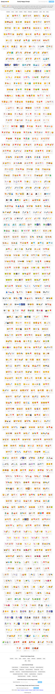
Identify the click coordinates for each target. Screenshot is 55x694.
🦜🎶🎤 (26, 599)
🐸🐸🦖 (9, 280)
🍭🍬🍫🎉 (18, 114)
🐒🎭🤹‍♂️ (39, 237)
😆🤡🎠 (9, 372)
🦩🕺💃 (24, 605)
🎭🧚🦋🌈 (6, 212)
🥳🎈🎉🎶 (46, 519)
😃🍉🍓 (17, 341)
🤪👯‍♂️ (13, 507)
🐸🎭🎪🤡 (26, 274)
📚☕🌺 (39, 310)
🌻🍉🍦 (8, 83)
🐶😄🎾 (29, 261)
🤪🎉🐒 (9, 501)
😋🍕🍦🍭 (28, 378)
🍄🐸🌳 (36, 89)
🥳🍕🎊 (8, 519)
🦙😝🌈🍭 (17, 593)
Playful (25, 11)
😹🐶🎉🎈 (37, 439)
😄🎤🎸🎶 (10, 353)
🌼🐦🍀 (19, 89)
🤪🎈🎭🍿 (42, 495)
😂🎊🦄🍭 (27, 16)
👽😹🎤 (39, 304)
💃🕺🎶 (15, 310)
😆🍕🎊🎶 (37, 22)
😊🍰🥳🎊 (9, 378)
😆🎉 (38, 360)
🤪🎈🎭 (32, 495)
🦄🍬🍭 (45, 538)
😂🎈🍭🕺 (16, 16)
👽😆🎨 (31, 304)
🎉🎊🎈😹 (6, 151)
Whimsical (30, 11)
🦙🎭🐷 (41, 574)
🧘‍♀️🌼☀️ (5, 611)
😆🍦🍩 (46, 353)
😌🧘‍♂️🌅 (17, 384)
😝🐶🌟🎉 (47, 34)
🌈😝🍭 (45, 53)
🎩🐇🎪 (29, 194)
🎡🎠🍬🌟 (37, 182)
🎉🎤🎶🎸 (17, 151)
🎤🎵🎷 (9, 188)
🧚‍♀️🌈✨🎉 (46, 624)
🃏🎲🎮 (41, 46)
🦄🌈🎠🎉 (16, 532)
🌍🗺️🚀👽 (26, 65)
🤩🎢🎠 (46, 489)
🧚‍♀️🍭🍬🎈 (36, 630)
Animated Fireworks (41, 671)
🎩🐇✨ (38, 194)
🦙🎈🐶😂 (10, 568)
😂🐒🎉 (45, 329)
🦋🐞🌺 (37, 556)
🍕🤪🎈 (39, 102)
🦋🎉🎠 (20, 556)
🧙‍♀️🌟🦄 (14, 611)
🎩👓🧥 (9, 200)
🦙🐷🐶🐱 (36, 581)
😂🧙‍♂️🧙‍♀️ (47, 335)
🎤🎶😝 (37, 188)
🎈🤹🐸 (17, 139)
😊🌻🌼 (46, 372)
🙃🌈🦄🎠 (27, 452)
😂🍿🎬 (19, 329)
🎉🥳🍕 (46, 157)
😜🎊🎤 (17, 396)
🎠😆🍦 (27, 182)
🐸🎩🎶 (16, 274)
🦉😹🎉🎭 (46, 544)
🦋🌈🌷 (7, 550)
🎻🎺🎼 (37, 218)
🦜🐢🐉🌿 (36, 599)
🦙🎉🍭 (37, 568)
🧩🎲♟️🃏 (6, 642)
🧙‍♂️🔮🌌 (49, 611)
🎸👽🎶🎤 (18, 218)
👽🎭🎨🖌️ (39, 298)
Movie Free (18, 671)
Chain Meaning (15, 669)
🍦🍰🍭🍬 (10, 108)
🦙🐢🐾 (26, 581)
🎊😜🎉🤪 (46, 169)
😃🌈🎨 (9, 341)
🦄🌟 (9, 538)
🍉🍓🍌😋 (20, 96)
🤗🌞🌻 (49, 464)
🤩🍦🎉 (23, 46)
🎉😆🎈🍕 (39, 151)
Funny (13, 11)
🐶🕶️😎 (21, 261)
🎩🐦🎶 (47, 194)
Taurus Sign (32, 667)
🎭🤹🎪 (47, 206)
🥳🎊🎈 (28, 525)
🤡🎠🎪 (28, 476)
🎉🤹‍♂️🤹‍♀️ (37, 157)
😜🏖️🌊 (26, 403)
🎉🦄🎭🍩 (17, 163)
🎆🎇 (22, 126)
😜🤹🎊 (28, 409)
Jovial (40, 11)
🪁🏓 (19, 648)
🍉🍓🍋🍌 (9, 96)
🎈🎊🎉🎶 (38, 132)
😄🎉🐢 (19, 22)
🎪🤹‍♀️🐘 (46, 200)
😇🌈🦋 (28, 372)
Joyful (16, 11)
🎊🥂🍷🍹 (27, 175)
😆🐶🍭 (47, 22)
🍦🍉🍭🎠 (49, 102)
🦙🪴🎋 (9, 599)
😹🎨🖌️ (26, 433)
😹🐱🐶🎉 (26, 439)
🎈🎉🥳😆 (16, 132)
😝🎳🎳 (8, 421)
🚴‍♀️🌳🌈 (41, 458)
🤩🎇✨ (28, 489)
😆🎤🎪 (26, 366)
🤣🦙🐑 (20, 489)
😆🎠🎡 (9, 366)
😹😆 (5, 446)
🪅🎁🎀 (26, 648)
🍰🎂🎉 (37, 120)
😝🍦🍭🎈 (10, 415)
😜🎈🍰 (37, 34)
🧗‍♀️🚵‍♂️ (41, 605)
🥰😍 (48, 513)
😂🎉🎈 (27, 329)
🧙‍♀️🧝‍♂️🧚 (41, 611)
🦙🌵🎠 (35, 562)
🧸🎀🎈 (16, 642)
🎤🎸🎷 (46, 188)
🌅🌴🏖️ (49, 46)
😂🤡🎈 (19, 335)
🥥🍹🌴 (32, 513)
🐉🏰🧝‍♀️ (7, 231)
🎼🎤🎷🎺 (47, 218)
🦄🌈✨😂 (38, 532)
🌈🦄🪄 (20, 59)
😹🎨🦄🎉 (36, 40)
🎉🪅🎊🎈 (28, 163)
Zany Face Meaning (29, 669)
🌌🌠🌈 (8, 65)
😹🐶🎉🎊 (48, 439)
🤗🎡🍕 (5, 46)
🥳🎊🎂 (20, 525)
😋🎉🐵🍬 (37, 28)
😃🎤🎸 (37, 341)
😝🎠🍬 (46, 415)
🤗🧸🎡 (14, 46)
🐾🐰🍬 (27, 286)
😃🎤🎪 (46, 16)
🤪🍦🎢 (5, 495)
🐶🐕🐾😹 (46, 255)
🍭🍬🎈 (28, 114)
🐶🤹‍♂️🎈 (38, 261)
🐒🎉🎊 (15, 237)
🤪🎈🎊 (23, 495)
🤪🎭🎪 (37, 501)
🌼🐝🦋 (10, 89)
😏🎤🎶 (5, 390)
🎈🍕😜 (30, 126)
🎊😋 (37, 169)
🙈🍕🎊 (14, 458)
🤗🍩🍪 (5, 470)
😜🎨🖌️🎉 (45, 396)
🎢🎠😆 (47, 182)
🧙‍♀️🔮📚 (23, 611)
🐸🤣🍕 (46, 280)
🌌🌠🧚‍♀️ (16, 65)
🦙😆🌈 (49, 587)
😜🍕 (33, 390)
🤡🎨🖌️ (37, 476)
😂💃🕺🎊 (9, 335)
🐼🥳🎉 (19, 286)
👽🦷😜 (6, 310)
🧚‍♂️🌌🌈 (27, 636)
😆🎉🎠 (46, 360)
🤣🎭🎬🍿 (10, 489)
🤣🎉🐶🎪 (36, 482)
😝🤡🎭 (27, 421)
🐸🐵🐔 (36, 274)
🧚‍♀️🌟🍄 (17, 630)
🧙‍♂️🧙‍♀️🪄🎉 (46, 617)
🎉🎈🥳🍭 (27, 145)
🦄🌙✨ (48, 532)
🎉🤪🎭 (9, 157)
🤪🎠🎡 (17, 501)
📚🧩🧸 (31, 310)
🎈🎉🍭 (38, 126)
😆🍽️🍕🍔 (29, 360)
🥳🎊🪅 (37, 525)
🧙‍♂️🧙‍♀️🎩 (27, 617)
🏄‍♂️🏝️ (14, 224)
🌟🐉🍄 (47, 71)
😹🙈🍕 (13, 446)
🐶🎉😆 (16, 255)
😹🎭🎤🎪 (45, 433)
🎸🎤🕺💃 (8, 218)
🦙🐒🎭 (49, 574)
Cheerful (20, 11)
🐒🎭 (32, 237)
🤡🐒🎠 (17, 482)
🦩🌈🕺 (46, 599)
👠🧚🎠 (20, 292)
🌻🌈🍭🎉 (45, 77)
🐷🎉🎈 (8, 267)
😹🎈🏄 (26, 40)
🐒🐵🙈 (48, 237)
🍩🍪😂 (28, 108)
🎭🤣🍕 (38, 206)
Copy (7, 18)
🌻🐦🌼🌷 (17, 83)
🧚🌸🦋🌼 (35, 624)
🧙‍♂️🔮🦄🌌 (9, 617)
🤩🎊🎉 (37, 489)
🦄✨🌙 (27, 544)
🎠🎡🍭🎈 (17, 182)
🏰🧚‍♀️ (30, 224)
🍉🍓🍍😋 (30, 96)
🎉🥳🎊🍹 (6, 163)
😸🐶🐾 (14, 427)
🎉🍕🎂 (35, 139)
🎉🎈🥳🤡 (49, 145)
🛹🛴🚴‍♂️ (14, 464)
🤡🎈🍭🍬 (18, 476)
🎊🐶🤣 (29, 169)
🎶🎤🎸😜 (48, 212)
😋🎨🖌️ (9, 384)
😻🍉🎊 (46, 40)
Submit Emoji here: (16, 682)
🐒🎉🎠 (24, 237)
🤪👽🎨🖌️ (22, 507)
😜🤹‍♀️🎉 (37, 409)
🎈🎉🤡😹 (5, 132)
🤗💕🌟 (32, 470)
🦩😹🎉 (33, 605)
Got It (42, 669)
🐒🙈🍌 (5, 243)
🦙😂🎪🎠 (15, 587)
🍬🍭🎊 (37, 108)
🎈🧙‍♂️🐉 (26, 139)
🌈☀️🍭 (37, 59)
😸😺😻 (32, 427)
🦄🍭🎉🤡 (9, 544)
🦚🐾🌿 (17, 599)
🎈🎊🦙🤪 (49, 132)
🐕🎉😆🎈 (24, 243)
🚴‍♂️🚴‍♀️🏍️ (49, 458)
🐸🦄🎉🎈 (9, 286)
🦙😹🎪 (47, 593)
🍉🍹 (48, 96)
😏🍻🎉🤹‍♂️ (36, 384)
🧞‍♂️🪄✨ (36, 636)
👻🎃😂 (28, 292)
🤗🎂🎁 (14, 470)
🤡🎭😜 (9, 482)
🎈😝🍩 (9, 139)
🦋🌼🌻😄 (38, 550)
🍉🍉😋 (45, 89)
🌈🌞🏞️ (10, 53)
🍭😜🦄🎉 (18, 120)
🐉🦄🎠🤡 (25, 231)
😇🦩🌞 (16, 28)
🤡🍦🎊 (49, 470)
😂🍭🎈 (10, 329)
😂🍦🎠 (47, 323)
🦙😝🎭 (38, 593)
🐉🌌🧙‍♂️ (37, 224)
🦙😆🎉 (8, 593)
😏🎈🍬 (47, 28)
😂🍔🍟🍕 (37, 323)
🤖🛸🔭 (41, 464)
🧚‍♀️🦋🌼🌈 (11, 636)
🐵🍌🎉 (37, 249)
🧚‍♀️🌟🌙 (9, 630)
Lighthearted (35, 11)
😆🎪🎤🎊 (36, 366)
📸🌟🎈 (48, 310)
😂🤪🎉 (38, 335)
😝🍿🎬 (28, 415)
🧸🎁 (24, 642)
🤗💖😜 (41, 470)
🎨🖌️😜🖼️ (20, 194)
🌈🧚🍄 (28, 59)
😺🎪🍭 (48, 446)
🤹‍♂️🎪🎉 (14, 513)
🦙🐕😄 (17, 581)
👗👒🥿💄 (10, 292)
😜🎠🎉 (26, 396)
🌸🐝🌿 (35, 77)
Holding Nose (21, 669)
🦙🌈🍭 (26, 562)
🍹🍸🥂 (5, 126)
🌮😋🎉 (17, 77)
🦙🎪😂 (23, 574)
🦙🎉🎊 (5, 574)
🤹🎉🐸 (49, 507)
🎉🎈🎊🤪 (5, 145)
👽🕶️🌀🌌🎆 (19, 304)
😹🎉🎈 (17, 433)
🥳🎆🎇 (25, 519)
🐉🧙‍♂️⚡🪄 (36, 231)
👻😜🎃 (37, 292)
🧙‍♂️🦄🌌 (19, 617)
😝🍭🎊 (20, 415)
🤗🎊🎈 (23, 470)
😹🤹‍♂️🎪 (22, 446)
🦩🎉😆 (15, 605)
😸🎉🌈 (17, 40)
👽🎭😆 (49, 298)
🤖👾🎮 (23, 464)
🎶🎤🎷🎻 (37, 212)
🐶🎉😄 (8, 255)
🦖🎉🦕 (17, 562)
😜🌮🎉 (14, 390)
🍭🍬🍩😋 (8, 114)
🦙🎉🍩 (28, 568)
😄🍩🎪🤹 (9, 22)
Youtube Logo (34, 676)
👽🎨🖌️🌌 (17, 298)
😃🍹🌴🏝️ (27, 341)
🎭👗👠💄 (20, 206)
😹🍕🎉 (41, 427)
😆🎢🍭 (17, 366)
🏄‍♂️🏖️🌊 (6, 224)
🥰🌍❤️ (41, 513)
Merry (47, 11)
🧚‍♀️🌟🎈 (26, 630)
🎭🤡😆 (29, 206)
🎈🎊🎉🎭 (27, 132)
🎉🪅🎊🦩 (39, 163)
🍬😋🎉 (46, 108)
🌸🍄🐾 (26, 77)
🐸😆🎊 (28, 280)
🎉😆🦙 (49, 151)
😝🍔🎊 (46, 409)
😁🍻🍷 (19, 323)
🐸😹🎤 (37, 280)
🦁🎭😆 (46, 525)
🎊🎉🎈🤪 (20, 169)
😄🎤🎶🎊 (48, 347)
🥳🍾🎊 (16, 519)
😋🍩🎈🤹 (26, 28)
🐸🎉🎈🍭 (46, 267)
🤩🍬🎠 (32, 46)
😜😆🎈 (35, 403)
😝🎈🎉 (37, 415)
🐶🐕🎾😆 (35, 255)
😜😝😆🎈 (45, 403)
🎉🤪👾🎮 (18, 157)
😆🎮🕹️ (46, 366)
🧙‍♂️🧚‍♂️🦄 (8, 624)
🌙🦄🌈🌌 (46, 65)
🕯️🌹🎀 (45, 317)
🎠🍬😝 (8, 182)
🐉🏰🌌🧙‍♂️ (47, 224)
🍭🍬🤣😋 (47, 114)
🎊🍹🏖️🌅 (9, 169)
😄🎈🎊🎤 (37, 347)
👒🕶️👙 (47, 286)
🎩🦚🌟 (17, 200)
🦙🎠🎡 (14, 574)
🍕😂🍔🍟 (29, 102)
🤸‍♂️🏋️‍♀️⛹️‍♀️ (41, 507)
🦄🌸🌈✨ (35, 538)
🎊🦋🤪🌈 (38, 175)
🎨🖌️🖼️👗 (9, 194)
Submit (40, 682)
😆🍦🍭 (9, 360)
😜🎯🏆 (17, 403)
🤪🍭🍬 (14, 495)
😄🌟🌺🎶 (6, 347)
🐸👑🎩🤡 (18, 280)
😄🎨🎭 (20, 353)
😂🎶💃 (36, 329)
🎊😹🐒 (7, 175)
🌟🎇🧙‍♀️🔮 (37, 71)
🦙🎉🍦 (20, 568)
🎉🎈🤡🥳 (16, 145)
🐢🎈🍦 (9, 249)
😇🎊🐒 (8, 28)
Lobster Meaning (15, 667)
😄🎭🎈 (28, 353)
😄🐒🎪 (37, 353)
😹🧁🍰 (31, 446)
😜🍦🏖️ (49, 390)
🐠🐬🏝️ (41, 243)
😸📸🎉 (23, 427)
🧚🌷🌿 (25, 624)
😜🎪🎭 (9, 403)
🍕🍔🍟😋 (18, 102)
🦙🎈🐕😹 (45, 562)
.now (4, 1)
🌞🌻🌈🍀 (9, 71)
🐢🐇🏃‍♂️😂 (18, 249)
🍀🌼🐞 (27, 89)
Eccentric (8, 11)
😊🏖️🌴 (19, 378)
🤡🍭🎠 (9, 476)
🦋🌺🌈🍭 (27, 550)
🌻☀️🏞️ (27, 83)
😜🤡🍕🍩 (10, 409)
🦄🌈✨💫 (27, 532)
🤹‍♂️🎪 (7, 513)
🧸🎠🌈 (41, 642)
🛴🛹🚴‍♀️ (5, 464)
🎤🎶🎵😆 (18, 188)
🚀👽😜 (32, 458)
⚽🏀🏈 (35, 648)
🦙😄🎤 (41, 587)
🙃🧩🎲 (5, 458)
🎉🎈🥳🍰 (38, 145)
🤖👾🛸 (32, 464)
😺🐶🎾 (9, 452)
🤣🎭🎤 (46, 482)
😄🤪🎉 (27, 22)
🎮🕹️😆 (16, 212)
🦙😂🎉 (5, 587)
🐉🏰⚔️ (15, 231)
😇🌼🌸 (37, 372)
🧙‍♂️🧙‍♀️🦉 (36, 617)
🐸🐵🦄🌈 (46, 274)
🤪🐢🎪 (5, 507)
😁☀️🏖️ (27, 323)
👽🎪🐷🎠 (28, 298)
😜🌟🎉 (28, 34)
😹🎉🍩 (9, 433)
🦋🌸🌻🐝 (16, 550)
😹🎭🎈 (35, 433)
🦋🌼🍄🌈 (10, 556)
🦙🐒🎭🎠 (8, 581)
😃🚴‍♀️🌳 (46, 341)
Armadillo (28, 676)
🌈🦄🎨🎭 (10, 59)
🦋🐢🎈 (46, 556)
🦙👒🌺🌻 (47, 581)
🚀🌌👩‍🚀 (23, 458)
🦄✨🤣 (36, 544)
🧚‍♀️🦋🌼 (46, 630)
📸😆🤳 (10, 317)
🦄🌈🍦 (7, 532)
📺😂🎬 (27, 317)
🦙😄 (33, 587)
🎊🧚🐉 (48, 175)
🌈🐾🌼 (36, 53)
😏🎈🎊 (46, 384)
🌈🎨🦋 (27, 53)
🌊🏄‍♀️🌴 (46, 59)
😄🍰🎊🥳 (17, 347)
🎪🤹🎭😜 (36, 200)
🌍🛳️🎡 (36, 65)
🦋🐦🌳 (9, 562)
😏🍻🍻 (26, 384)
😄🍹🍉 (27, 347)
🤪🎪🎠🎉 (27, 501)
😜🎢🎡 (35, 396)
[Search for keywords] (43, 2)
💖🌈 (23, 310)
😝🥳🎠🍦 (37, 421)
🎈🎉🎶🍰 (48, 126)
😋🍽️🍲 (47, 378)
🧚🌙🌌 (16, 624)
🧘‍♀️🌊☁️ (48, 605)
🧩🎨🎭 (45, 636)
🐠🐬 (33, 243)
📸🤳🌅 (19, 317)
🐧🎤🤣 (28, 249)
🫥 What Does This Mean (24, 667)
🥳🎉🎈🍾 (10, 525)
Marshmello (12, 671)
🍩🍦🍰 (20, 108)
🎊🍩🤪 (49, 163)
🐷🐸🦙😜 (35, 267)
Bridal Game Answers (21, 676)
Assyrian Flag (36, 669)
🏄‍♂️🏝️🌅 (22, 224)
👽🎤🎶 (46, 292)
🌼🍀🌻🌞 (37, 83)
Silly (44, 11)
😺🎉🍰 (39, 446)
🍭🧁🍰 (28, 120)
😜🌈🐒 (20, 34)
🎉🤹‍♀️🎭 (28, 157)
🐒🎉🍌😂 (47, 231)
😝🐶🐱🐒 (17, 421)
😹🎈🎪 (49, 427)
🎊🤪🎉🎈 (16, 175)
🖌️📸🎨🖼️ (9, 323)
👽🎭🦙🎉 (8, 304)
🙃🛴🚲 (46, 452)
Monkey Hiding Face (39, 667)
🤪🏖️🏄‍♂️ (46, 501)
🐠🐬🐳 (49, 243)
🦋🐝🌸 (28, 556)
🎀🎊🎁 (14, 126)
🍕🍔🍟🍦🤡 (6, 102)
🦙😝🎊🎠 (28, 593)
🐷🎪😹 (25, 267)
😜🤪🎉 (20, 409)
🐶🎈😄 (46, 249)
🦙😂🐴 (25, 587)
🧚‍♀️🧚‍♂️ (20, 636)
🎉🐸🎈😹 (28, 151)
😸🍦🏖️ (9, 40)
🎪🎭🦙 (26, 200)
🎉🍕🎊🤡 (45, 139)
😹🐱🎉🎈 (15, 439)
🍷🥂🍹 (46, 120)
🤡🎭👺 (46, 476)
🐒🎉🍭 (6, 237)
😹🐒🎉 (5, 439)
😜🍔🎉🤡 (24, 390)
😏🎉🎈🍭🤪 (9, 34)
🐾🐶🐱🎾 (37, 286)
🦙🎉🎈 (46, 568)
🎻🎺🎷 (28, 218)
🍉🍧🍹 (40, 96)
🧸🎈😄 (32, 642)
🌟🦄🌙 (9, 77)
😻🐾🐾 (17, 452)
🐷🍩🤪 (47, 261)
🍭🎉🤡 (9, 120)
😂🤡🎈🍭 (28, 335)
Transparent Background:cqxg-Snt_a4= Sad (28, 671)
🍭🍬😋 (37, 114)
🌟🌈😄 (27, 71)
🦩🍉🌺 (6, 605)
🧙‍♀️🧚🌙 (32, 611)
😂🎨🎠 (37, 16)
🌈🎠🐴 (19, 53)
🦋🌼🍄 (48, 550)
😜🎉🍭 (9, 396)
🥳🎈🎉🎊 (35, 519)
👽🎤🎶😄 (6, 298)
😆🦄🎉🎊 (18, 372)
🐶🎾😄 (25, 255)
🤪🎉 (50, 495)
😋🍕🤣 (38, 378)
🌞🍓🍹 (19, 71)
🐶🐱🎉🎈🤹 (10, 261)
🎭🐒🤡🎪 (9, 206)
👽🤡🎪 (48, 304)
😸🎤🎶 (47, 421)
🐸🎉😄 (8, 274)
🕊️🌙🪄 (36, 317)
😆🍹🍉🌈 (18, 360)
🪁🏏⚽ (49, 642)
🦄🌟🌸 (16, 538)
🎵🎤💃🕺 (26, 212)
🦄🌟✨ (25, 538)
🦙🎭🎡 (32, 574)
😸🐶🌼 (5, 427)
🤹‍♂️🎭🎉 (23, 513)
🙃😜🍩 (37, 452)
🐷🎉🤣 (16, 267)
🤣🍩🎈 (26, 482)
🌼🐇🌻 (47, 83)
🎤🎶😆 (28, 188)
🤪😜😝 (32, 507)
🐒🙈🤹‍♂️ (14, 243)
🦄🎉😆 (19, 544)
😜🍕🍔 (41, 390)
